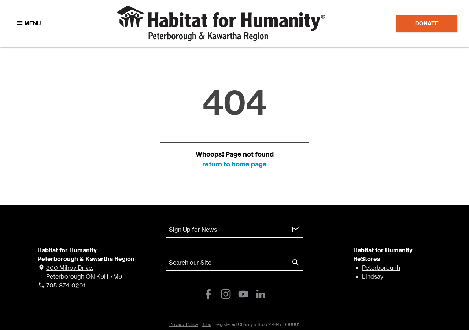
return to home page (234, 164)
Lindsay (372, 276)
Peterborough (381, 267)
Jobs (206, 324)
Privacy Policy (183, 324)
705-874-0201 (65, 285)
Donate (427, 23)
